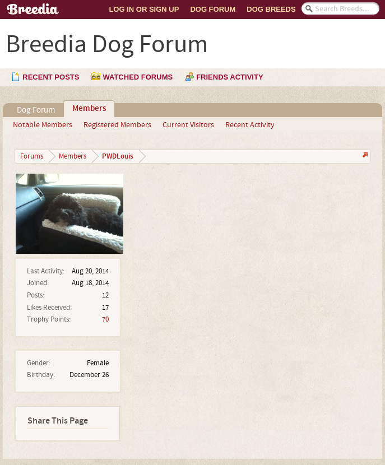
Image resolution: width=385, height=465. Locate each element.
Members (89, 108)
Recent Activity (250, 125)
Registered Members (117, 125)
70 (105, 319)
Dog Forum (212, 9)
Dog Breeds (271, 9)
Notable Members (42, 125)
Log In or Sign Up (144, 9)
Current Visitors (188, 125)
